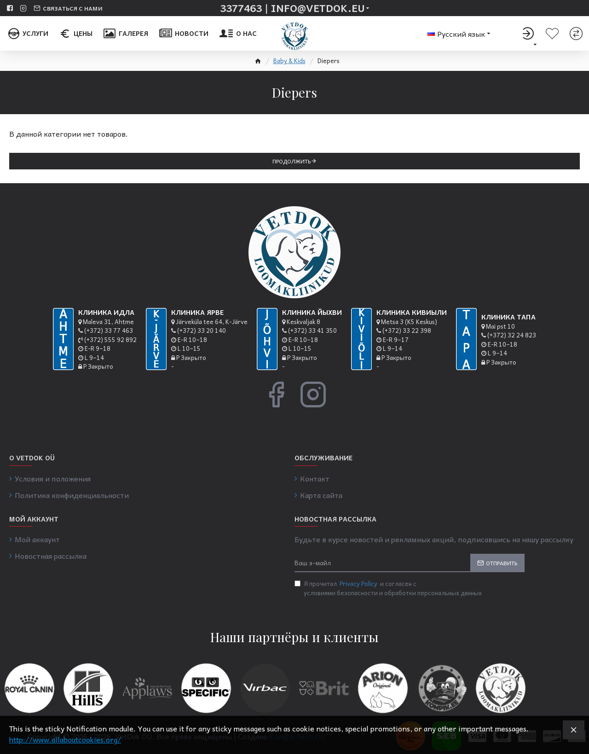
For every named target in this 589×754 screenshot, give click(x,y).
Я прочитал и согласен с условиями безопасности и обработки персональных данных (388, 588)
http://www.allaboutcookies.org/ (65, 739)
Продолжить (291, 161)
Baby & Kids (289, 60)
